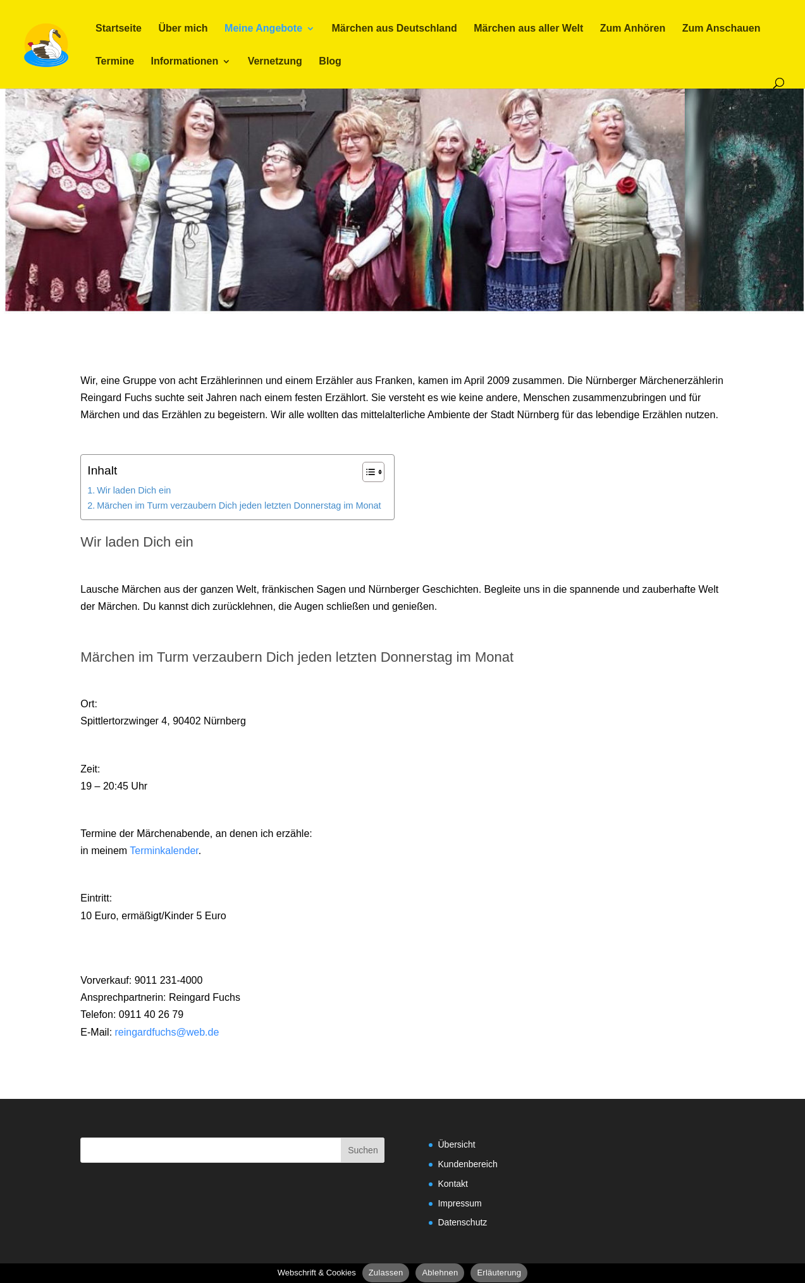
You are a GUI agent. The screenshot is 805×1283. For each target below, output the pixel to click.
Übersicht (456, 1144)
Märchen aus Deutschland (394, 29)
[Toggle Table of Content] (367, 472)
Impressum (459, 1203)
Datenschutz (462, 1222)
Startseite (118, 29)
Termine (114, 61)
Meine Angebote (263, 29)
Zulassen (386, 1272)
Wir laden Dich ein (134, 490)
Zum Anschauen (721, 29)
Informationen (185, 61)
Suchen (363, 1150)
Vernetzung (275, 61)
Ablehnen (440, 1272)
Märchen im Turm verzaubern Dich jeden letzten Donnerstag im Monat (239, 505)
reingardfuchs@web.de (167, 1032)
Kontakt (452, 1184)
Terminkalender (164, 850)
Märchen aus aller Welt (528, 29)
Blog (330, 61)
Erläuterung (499, 1272)
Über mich (182, 29)
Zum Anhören (632, 29)
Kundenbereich (467, 1164)
